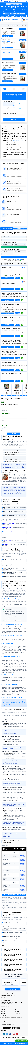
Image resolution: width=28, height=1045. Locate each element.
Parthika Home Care (9, 362)
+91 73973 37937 (6, 1019)
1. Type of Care (7, 101)
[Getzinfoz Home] (6, 1)
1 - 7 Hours (4, 251)
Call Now (17, 277)
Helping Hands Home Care (11, 340)
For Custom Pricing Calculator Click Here (14, 84)
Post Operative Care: (8, 523)
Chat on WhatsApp (21, 1040)
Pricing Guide (18, 16)
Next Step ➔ (14, 119)
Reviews (24, 16)
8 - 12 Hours (17, 251)
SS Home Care (6, 267)
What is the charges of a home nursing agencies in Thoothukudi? (14, 955)
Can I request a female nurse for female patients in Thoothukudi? (14, 970)
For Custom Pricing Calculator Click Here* (14, 894)
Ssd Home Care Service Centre (11, 317)
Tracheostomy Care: (8, 531)
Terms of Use (17, 1013)
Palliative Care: (7, 527)
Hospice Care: (7, 544)
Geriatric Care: (7, 540)
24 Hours (4, 254)
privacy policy (19, 259)
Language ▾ (16, 1)
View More (13, 433)
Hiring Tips (11, 16)
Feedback (3, 1011)
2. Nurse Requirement (9, 113)
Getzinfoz (14, 1037)
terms (15, 259)
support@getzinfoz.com (7, 1021)
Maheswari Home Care (9, 351)
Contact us (17, 1011)
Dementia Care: (7, 536)
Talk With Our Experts (7, 228)
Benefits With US (4, 16)
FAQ (15, 1009)
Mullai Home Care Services (11, 293)
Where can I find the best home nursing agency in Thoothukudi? (14, 960)
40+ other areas (18, 140)
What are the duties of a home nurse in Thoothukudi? (14, 965)
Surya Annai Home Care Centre (11, 374)
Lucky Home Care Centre (10, 304)
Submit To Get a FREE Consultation (14, 257)
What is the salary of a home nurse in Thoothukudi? (14, 950)
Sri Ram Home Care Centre (11, 329)
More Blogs (13, 989)
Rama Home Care (7, 282)
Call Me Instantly (6, 247)
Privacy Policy (3, 1013)
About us (3, 1009)
